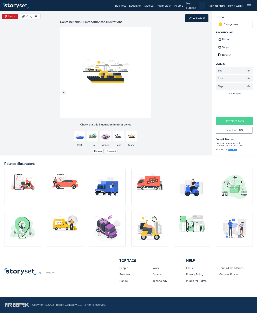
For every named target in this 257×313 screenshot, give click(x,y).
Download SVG (234, 121)
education (55, 6)
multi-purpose (114, 6)
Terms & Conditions (231, 268)
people (98, 6)
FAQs (189, 268)
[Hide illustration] (248, 70)
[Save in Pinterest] (10, 16)
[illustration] (22, 187)
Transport (111, 150)
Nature (123, 281)
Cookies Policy (228, 274)
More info (232, 149)
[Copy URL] (30, 16)
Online (157, 274)
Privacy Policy (194, 274)
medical (69, 6)
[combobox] (165, 5)
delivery (98, 150)
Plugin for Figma (196, 281)
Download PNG (234, 130)
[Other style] (80, 136)
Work (156, 268)
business (40, 6)
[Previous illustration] (64, 92)
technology (84, 6)
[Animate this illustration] (196, 18)
